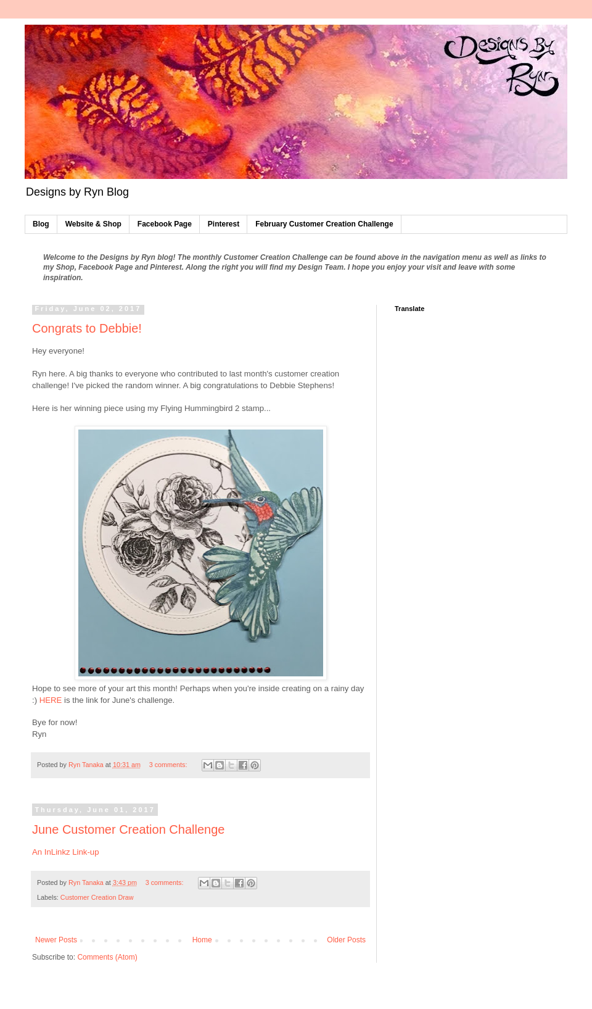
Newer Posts (56, 940)
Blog (41, 224)
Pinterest (223, 224)
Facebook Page (165, 224)
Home (202, 940)
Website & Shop (93, 224)
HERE (51, 700)
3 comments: (169, 764)
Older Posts (346, 940)
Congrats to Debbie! (87, 328)
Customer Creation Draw (97, 897)
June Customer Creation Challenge (128, 829)
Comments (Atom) (107, 957)
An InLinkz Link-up (65, 852)
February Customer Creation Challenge (324, 224)
